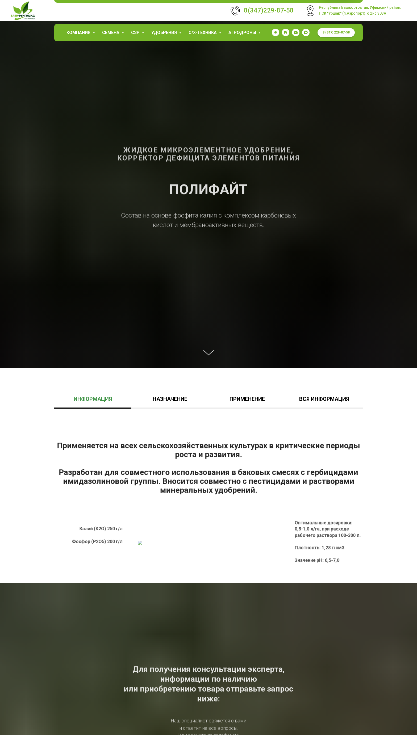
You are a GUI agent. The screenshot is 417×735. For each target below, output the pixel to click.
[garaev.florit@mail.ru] (295, 32)
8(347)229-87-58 (269, 10)
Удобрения (164, 32)
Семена (111, 32)
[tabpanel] (208, 504)
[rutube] (285, 32)
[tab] (92, 402)
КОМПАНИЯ (78, 32)
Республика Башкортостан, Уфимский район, (360, 7)
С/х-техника (203, 32)
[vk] (275, 32)
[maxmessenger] (306, 32)
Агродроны (242, 32)
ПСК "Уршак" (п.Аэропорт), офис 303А (352, 13)
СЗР (136, 32)
